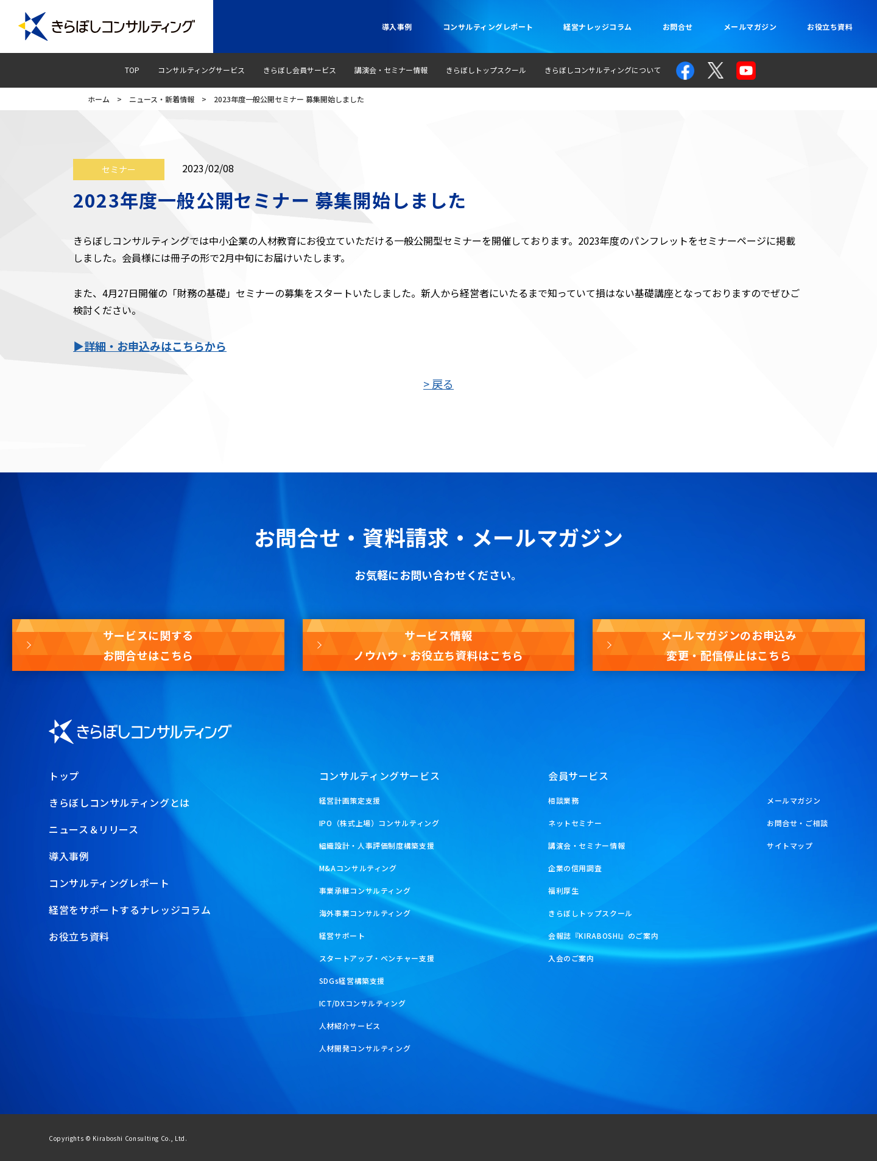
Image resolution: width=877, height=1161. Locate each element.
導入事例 (397, 26)
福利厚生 (563, 890)
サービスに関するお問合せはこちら (148, 644)
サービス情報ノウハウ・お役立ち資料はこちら (438, 644)
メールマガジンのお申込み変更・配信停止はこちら (729, 644)
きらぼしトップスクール (486, 70)
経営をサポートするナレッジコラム (130, 909)
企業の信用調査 (575, 868)
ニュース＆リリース (94, 829)
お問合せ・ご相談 (797, 823)
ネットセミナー (575, 823)
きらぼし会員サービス (299, 70)
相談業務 (563, 800)
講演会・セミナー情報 (391, 70)
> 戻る (438, 383)
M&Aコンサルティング (358, 868)
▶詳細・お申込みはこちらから (150, 346)
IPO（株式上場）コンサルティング (379, 823)
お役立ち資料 (830, 26)
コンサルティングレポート (488, 26)
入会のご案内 (571, 958)
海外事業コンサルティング (365, 913)
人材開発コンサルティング (365, 1048)
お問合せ (678, 26)
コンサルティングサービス (201, 70)
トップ (64, 775)
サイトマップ (790, 845)
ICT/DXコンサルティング (362, 1003)
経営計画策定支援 (350, 800)
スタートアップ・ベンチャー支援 (377, 958)
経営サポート (342, 935)
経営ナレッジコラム (597, 26)
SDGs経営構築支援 (352, 980)
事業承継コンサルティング (365, 890)
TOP (132, 70)
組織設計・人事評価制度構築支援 (377, 845)
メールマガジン (750, 26)
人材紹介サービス (350, 1025)
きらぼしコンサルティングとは (119, 802)
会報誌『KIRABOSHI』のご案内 (603, 935)
